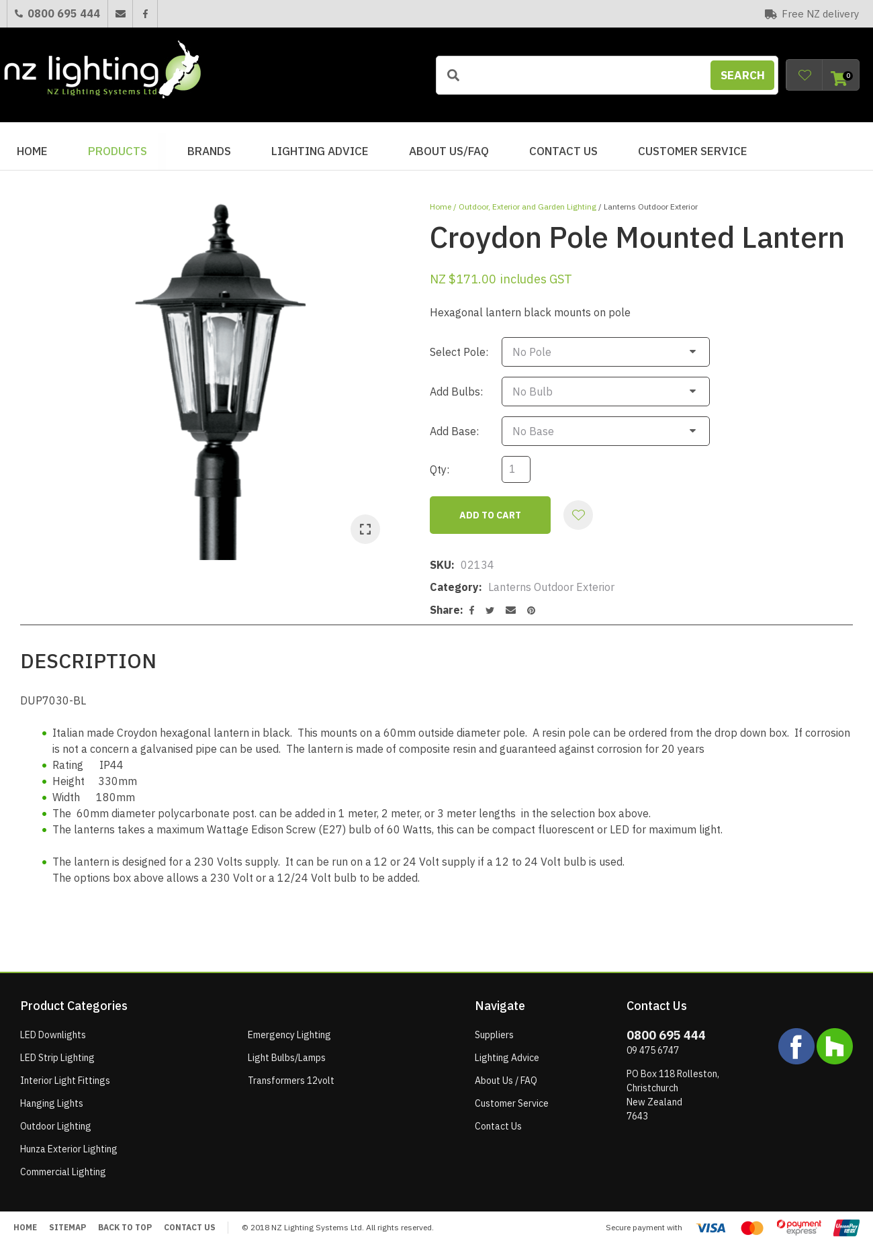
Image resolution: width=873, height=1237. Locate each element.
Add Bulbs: (456, 388)
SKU (440, 558)
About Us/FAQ (449, 151)
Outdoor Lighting (55, 1120)
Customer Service (692, 151)
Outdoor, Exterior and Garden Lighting (527, 206)
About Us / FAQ (506, 1074)
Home (32, 151)
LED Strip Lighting (57, 1052)
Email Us (119, 14)
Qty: (439, 463)
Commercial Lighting (63, 1166)
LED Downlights (53, 1029)
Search (743, 75)
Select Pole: (459, 350)
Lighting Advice (320, 151)
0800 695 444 (64, 13)
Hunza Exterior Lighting (69, 1143)
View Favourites (804, 75)
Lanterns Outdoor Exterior (651, 206)
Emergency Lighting (289, 1029)
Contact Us (563, 151)
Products (117, 151)
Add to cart (490, 509)
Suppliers (494, 1029)
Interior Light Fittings (65, 1074)
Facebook (144, 14)
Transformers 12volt (291, 1074)
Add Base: (454, 425)
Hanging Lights (51, 1097)
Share (445, 603)
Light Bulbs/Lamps (287, 1052)
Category (454, 581)
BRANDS (209, 151)
